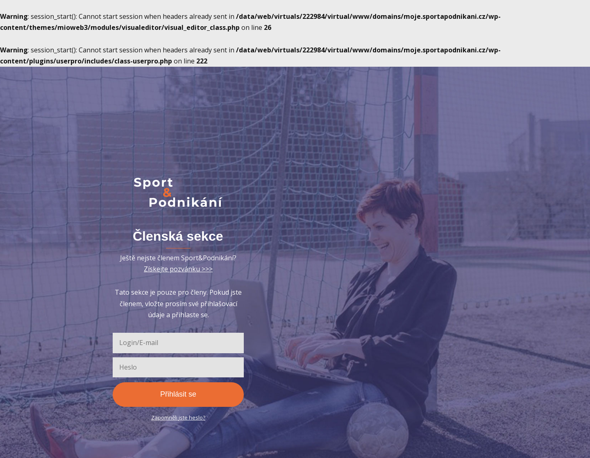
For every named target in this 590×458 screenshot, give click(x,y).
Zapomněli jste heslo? (178, 417)
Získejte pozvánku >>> (178, 268)
